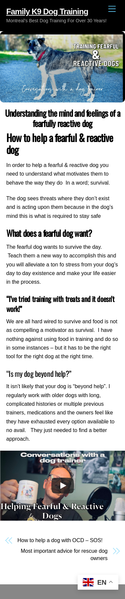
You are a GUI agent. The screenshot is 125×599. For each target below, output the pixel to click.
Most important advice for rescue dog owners (64, 554)
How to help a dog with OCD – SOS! (59, 540)
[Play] (62, 486)
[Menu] (112, 9)
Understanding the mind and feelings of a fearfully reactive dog (62, 117)
